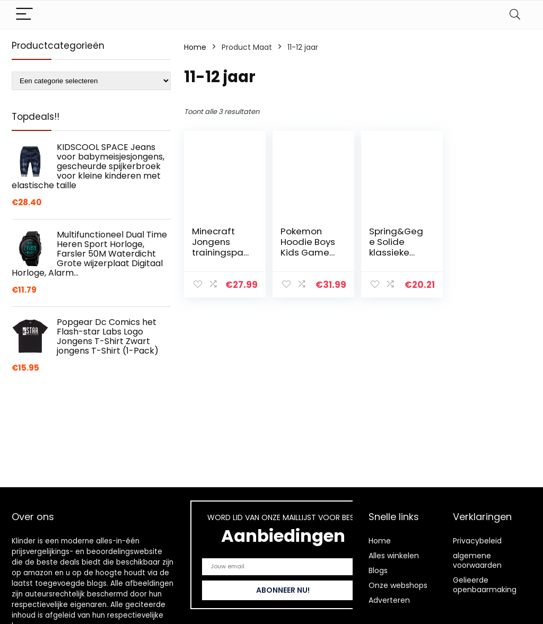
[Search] (515, 15)
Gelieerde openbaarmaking (484, 585)
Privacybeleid (477, 540)
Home (195, 47)
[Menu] (24, 15)
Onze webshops (398, 585)
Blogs (378, 570)
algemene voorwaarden (477, 560)
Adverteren (389, 600)
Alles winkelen (394, 555)
